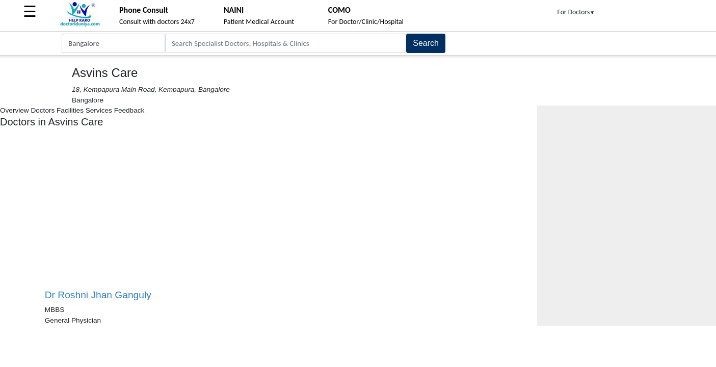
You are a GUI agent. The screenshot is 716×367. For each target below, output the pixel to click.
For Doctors (576, 12)
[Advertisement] (157, 212)
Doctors (43, 110)
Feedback (129, 110)
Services (99, 110)
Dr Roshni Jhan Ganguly (98, 295)
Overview (14, 110)
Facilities (70, 110)
